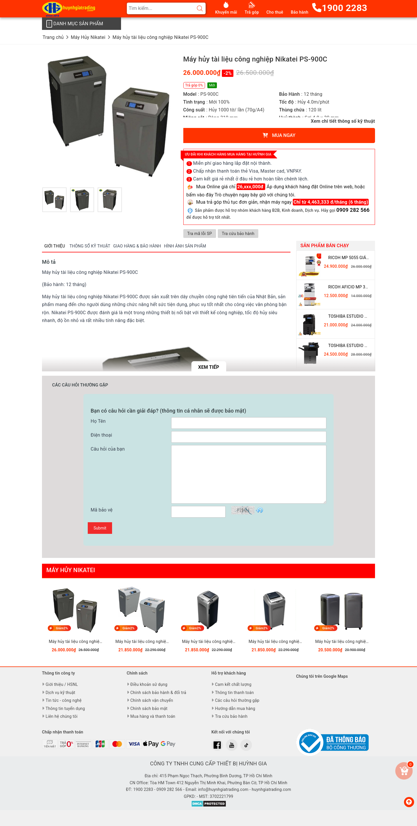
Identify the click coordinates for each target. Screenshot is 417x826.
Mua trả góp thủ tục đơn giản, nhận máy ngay (282, 202)
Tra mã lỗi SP (200, 233)
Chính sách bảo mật (148, 708)
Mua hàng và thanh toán (152, 716)
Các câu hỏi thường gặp (237, 700)
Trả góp (252, 12)
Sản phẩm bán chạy (325, 245)
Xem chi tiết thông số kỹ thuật (343, 121)
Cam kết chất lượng (233, 684)
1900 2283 (339, 7)
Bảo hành (299, 12)
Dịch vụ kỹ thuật (60, 692)
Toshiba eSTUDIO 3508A (352, 316)
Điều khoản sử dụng (148, 684)
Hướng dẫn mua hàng (235, 708)
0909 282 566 (353, 210)
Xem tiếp (208, 367)
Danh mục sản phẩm (74, 24)
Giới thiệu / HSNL (61, 684)
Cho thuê (274, 12)
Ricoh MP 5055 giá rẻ (350, 257)
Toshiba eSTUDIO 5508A (352, 345)
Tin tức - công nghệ (63, 700)
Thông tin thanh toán (234, 692)
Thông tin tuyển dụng (65, 708)
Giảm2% (61, 628)
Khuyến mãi (226, 12)
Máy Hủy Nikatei (70, 570)
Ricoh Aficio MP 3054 (350, 287)
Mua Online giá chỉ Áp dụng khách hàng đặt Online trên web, (275, 186)
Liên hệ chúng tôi (61, 716)
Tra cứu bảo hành (239, 233)
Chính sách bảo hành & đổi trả (158, 692)
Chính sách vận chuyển (151, 700)
